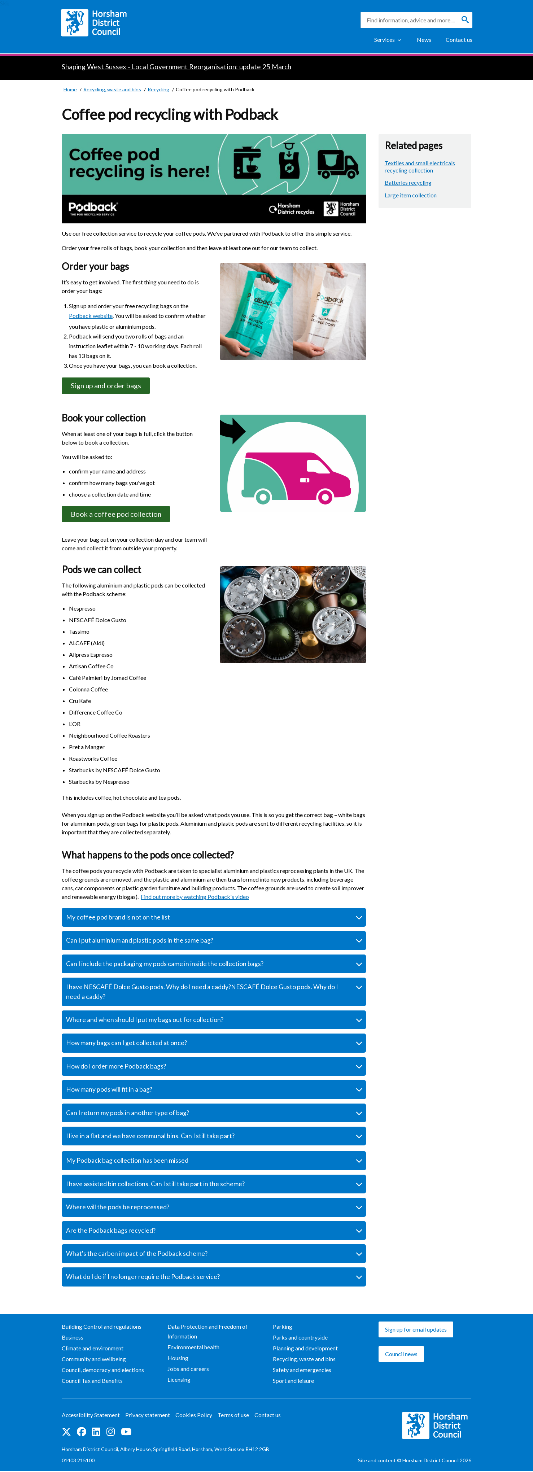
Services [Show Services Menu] (384, 39)
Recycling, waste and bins (304, 1360)
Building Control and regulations (101, 1327)
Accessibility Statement (91, 1415)
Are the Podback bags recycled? (111, 1231)
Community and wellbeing (94, 1360)
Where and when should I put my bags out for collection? (144, 1021)
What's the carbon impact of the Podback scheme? (136, 1254)
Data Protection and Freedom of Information (207, 1332)
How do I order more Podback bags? (116, 1067)
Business (72, 1338)
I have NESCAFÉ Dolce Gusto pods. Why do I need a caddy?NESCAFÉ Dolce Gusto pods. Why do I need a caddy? (202, 992)
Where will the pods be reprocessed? (117, 1208)
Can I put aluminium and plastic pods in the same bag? (139, 941)
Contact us (459, 39)
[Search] (465, 20)
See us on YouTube (126, 1432)
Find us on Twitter (66, 1432)
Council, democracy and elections (103, 1370)
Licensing (179, 1380)
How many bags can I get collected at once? (126, 1044)
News (424, 39)
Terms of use (234, 1415)
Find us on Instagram (110, 1432)
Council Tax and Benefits (92, 1381)
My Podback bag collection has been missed (127, 1161)
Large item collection (411, 195)
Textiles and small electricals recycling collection (420, 167)
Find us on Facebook (81, 1432)
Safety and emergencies (302, 1370)
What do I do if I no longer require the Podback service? (143, 1277)
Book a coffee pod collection (118, 515)
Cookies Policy (195, 1415)
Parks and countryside (300, 1338)
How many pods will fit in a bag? (109, 1090)
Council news (401, 1354)
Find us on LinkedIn (96, 1432)
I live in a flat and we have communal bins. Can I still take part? (150, 1137)
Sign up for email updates (416, 1330)
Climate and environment (92, 1349)
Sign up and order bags (107, 385)
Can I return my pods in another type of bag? (127, 1113)
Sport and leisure (293, 1381)
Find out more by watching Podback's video (195, 897)
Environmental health (193, 1348)
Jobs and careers (188, 1369)
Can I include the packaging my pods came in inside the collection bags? (164, 965)
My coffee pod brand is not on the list (118, 918)
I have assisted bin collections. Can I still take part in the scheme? (155, 1185)
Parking (282, 1327)
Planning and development (305, 1349)
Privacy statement (148, 1415)
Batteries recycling (408, 182)
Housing (177, 1358)
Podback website (91, 315)
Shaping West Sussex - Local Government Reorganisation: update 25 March (176, 66)
